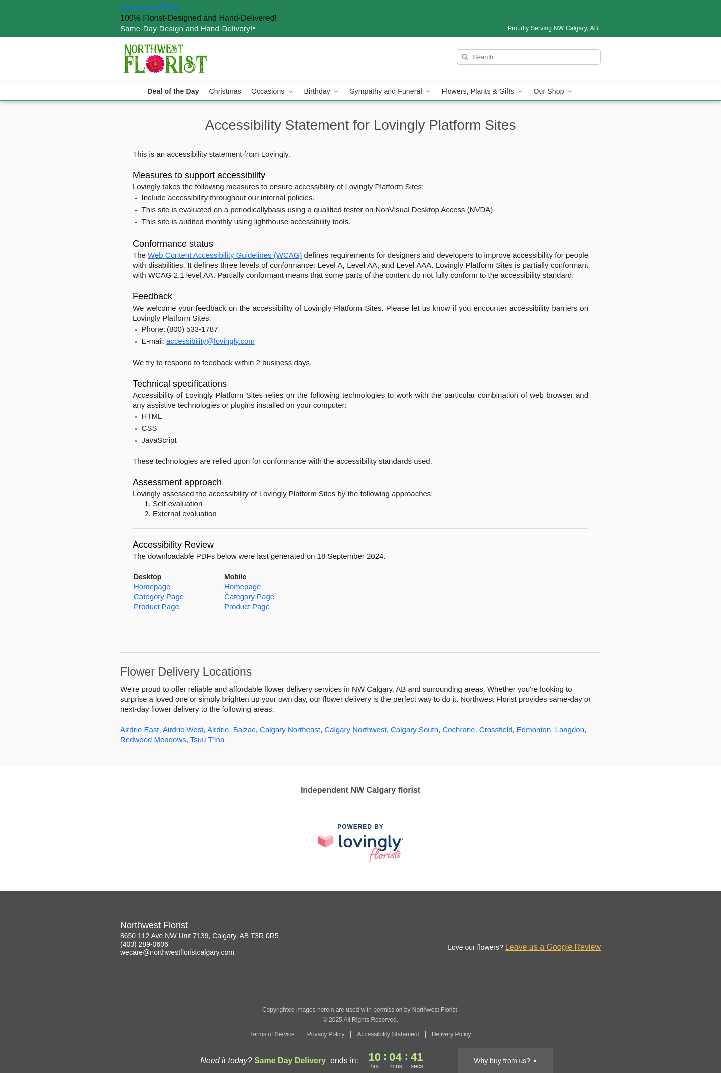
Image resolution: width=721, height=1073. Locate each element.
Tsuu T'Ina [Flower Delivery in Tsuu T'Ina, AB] (207, 739)
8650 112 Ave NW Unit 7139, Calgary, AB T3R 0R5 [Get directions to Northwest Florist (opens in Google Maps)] (199, 936)
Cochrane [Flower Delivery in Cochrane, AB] (458, 729)
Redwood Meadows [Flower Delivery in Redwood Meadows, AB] (153, 739)
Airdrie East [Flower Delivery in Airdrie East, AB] (139, 729)
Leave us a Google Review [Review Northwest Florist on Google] (553, 947)
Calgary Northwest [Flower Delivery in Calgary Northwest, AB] (355, 729)
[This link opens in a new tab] (360, 843)
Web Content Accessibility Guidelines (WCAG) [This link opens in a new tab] (225, 255)
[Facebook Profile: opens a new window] (594, 927)
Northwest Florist (150, 7)
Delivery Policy (451, 1034)
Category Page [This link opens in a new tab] (159, 596)
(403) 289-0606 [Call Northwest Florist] (144, 944)
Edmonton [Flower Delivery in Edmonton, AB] (534, 729)
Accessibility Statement (388, 1034)
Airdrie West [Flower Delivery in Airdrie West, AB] (183, 729)
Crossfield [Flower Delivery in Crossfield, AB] (496, 729)
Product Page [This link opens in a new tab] (156, 606)
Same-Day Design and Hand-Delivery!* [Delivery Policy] (188, 28)
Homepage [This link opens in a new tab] (152, 586)
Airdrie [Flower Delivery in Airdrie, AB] (218, 729)
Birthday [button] (322, 91)
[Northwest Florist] (192, 59)
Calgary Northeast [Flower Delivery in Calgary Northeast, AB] (290, 729)
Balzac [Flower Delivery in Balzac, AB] (244, 729)
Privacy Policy (326, 1034)
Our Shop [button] (554, 91)
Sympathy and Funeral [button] (391, 91)
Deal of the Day (173, 91)
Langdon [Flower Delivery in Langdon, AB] (569, 729)
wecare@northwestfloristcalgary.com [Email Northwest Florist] (177, 952)
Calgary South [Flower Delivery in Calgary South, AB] (414, 729)
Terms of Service (272, 1034)
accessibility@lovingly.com (210, 341)
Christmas (225, 91)
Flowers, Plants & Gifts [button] (483, 91)
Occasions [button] (272, 91)
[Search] (529, 57)
